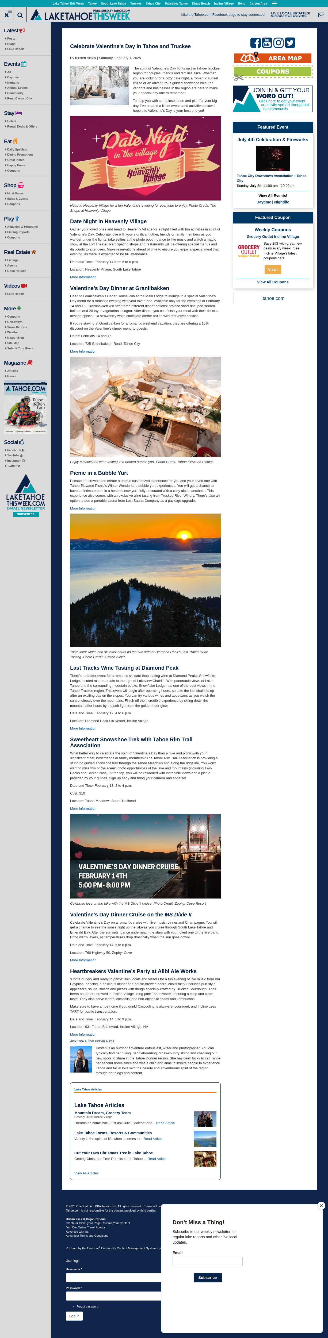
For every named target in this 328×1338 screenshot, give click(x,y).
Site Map (13, 343)
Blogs (11, 43)
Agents (12, 265)
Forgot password (87, 1306)
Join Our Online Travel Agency (86, 1227)
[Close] (321, 1240)
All (9, 72)
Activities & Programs (22, 226)
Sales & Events (17, 198)
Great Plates (15, 159)
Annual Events (17, 87)
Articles (12, 370)
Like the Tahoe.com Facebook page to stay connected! (223, 15)
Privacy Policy (173, 1206)
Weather (13, 332)
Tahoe (92, 3)
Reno (242, 3)
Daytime (13, 77)
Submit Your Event (20, 348)
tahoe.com (274, 298)
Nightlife (13, 82)
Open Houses (16, 270)
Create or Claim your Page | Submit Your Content (98, 1223)
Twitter (13, 466)
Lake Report (15, 49)
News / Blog (15, 337)
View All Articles (86, 1173)
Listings (12, 260)
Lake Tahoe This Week (68, 3)
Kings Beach (201, 3)
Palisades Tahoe (176, 3)
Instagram (16, 460)
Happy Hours (16, 165)
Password (74, 1288)
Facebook (15, 450)
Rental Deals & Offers (22, 126)
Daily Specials (17, 149)
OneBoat (94, 1248)
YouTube (14, 455)
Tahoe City (153, 3)
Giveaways (14, 321)
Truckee (136, 3)
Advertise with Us (77, 1231)
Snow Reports (17, 327)
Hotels (11, 121)
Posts (11, 38)
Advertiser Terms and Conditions (87, 1235)
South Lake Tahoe (113, 3)
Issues (11, 376)
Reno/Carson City (19, 98)
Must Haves (15, 193)
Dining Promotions (20, 154)
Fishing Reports (18, 232)
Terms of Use (153, 1206)
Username (74, 1269)
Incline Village (224, 3)
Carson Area (258, 3)
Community (15, 93)
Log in (74, 1316)
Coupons (13, 170)
